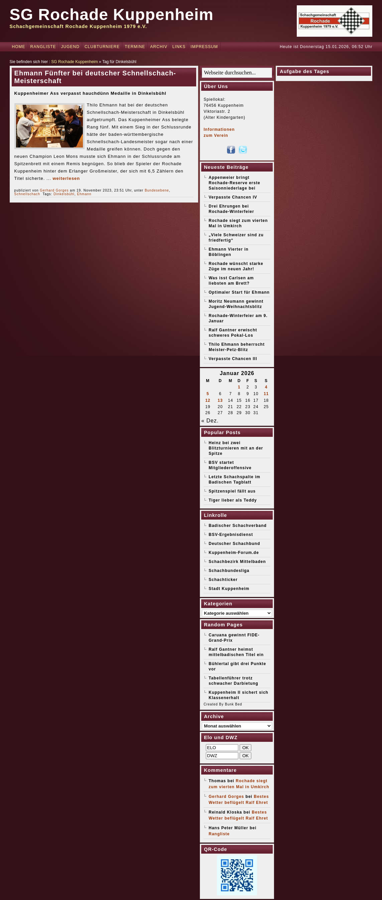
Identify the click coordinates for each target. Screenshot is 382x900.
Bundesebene (157, 190)
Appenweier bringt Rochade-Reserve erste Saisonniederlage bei (234, 183)
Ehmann (84, 194)
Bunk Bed (233, 704)
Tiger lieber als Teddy (233, 500)
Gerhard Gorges (54, 190)
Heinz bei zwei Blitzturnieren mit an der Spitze (236, 448)
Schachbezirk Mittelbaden (237, 561)
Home (18, 46)
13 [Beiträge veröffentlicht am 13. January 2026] (220, 400)
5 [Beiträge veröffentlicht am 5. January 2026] (208, 393)
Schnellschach (27, 194)
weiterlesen (66, 178)
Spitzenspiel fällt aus (232, 491)
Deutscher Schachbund (234, 543)
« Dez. (210, 420)
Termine (135, 46)
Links (179, 46)
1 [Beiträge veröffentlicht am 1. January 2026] (239, 387)
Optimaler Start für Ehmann (239, 292)
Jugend (70, 46)
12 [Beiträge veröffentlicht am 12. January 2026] (207, 400)
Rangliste (43, 46)
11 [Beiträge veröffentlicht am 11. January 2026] (266, 393)
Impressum (204, 46)
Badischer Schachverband (238, 525)
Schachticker (223, 579)
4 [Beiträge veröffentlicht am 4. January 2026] (266, 387)
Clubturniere (102, 46)
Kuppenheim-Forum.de (234, 552)
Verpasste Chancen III (233, 358)
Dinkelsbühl (64, 194)
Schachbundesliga (229, 570)
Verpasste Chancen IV (233, 197)
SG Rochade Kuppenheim (112, 14)
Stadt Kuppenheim (229, 588)
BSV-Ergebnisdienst (231, 534)
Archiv (158, 46)
